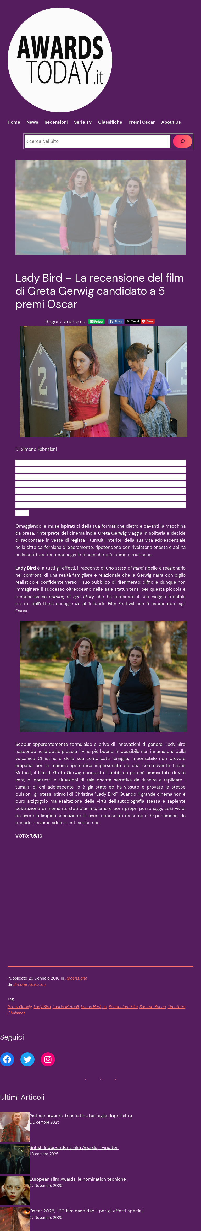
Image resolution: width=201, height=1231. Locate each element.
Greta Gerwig (20, 1006)
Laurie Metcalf (66, 1006)
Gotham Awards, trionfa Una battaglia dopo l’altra (81, 1116)
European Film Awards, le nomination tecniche (78, 1179)
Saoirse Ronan (152, 1006)
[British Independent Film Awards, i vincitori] (15, 1160)
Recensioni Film (123, 1006)
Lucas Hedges (94, 1006)
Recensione (76, 978)
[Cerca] (182, 141)
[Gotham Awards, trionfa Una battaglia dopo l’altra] (15, 1128)
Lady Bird (42, 1006)
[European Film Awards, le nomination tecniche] (15, 1191)
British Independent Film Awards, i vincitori (74, 1147)
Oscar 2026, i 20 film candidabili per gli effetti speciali (86, 1211)
